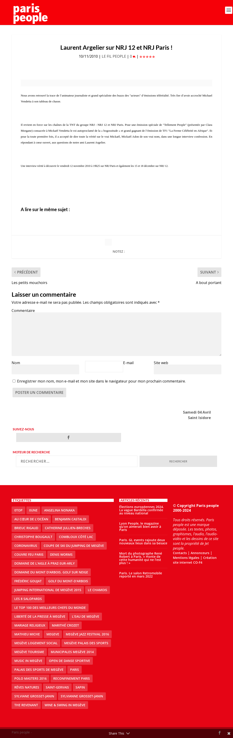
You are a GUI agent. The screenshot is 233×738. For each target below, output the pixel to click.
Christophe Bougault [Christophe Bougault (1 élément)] (33, 537)
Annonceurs (200, 553)
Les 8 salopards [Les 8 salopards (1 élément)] (28, 599)
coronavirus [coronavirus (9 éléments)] (25, 545)
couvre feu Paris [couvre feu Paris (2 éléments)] (28, 554)
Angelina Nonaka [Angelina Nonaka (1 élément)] (59, 510)
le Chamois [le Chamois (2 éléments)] (97, 590)
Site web (161, 362)
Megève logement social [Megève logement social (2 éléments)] (36, 643)
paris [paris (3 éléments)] (74, 669)
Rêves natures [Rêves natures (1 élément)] (26, 687)
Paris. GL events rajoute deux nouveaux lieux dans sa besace (143, 541)
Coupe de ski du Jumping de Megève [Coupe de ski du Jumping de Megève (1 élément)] (74, 545)
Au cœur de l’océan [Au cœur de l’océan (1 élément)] (31, 519)
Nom (16, 362)
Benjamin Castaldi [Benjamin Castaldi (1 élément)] (70, 519)
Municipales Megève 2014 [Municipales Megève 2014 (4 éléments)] (72, 652)
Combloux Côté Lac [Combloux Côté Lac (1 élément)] (76, 537)
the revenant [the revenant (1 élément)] (26, 705)
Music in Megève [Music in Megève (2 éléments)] (28, 661)
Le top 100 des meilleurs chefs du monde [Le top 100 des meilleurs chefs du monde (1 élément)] (50, 607)
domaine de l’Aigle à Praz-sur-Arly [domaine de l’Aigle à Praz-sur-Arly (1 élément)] (44, 563)
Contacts (180, 553)
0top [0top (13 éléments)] (18, 510)
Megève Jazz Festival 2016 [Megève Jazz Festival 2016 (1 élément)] (87, 634)
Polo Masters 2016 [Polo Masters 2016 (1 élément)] (30, 678)
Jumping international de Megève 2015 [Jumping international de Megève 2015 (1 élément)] (47, 590)
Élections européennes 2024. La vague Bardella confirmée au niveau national (141, 510)
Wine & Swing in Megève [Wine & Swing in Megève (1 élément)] (65, 705)
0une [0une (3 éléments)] (33, 510)
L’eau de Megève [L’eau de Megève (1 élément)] (85, 616)
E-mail (128, 362)
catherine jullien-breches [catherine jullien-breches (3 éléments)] (68, 528)
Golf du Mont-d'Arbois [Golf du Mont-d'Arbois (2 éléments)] (68, 581)
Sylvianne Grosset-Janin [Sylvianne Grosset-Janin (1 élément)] (82, 696)
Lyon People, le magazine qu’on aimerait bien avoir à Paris (140, 526)
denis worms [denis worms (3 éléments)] (61, 554)
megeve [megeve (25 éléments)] (52, 634)
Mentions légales (186, 557)
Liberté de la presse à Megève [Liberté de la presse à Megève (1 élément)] (39, 616)
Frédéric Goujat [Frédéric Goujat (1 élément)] (28, 581)
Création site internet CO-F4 (195, 560)
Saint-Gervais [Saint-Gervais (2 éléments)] (57, 687)
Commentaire (23, 310)
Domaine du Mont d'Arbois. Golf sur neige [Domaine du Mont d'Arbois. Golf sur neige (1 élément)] (51, 572)
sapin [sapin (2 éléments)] (80, 687)
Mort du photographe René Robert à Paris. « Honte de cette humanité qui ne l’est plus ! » (140, 558)
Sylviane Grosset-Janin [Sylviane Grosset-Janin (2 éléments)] (34, 696)
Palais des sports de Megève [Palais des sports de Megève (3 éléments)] (38, 669)
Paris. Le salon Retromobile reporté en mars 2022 (140, 574)
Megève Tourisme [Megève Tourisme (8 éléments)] (29, 652)
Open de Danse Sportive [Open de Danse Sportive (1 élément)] (69, 661)
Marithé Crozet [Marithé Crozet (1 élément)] (65, 625)
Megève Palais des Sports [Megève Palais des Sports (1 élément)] (86, 643)
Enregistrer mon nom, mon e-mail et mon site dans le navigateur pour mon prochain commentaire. (101, 381)
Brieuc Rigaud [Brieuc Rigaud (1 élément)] (26, 528)
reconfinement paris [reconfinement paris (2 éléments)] (71, 678)
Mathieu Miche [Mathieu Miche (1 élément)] (27, 634)
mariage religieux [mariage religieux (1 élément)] (29, 625)
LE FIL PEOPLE (114, 56)
